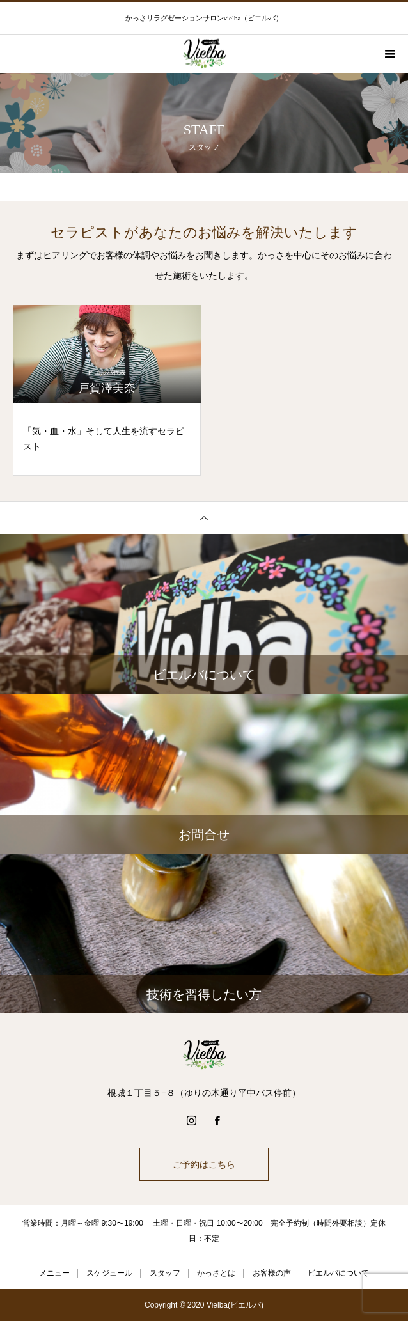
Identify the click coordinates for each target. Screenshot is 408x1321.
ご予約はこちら (204, 1164)
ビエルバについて (338, 1273)
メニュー (54, 1273)
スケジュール (109, 1273)
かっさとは (216, 1273)
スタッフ (165, 1273)
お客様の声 (272, 1273)
